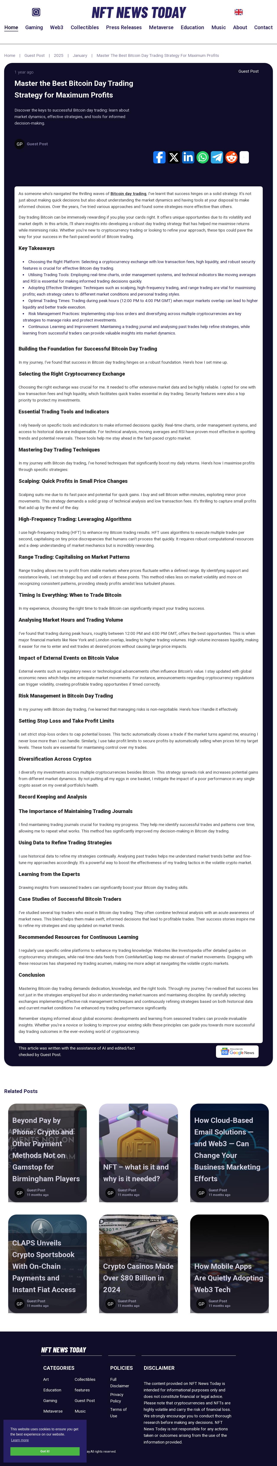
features (82, 1390)
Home (11, 27)
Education (192, 27)
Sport (80, 1421)
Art (46, 1379)
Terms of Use (118, 1412)
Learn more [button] (20, 1440)
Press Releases (124, 27)
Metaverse (161, 27)
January (80, 55)
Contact (263, 27)
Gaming (34, 27)
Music (218, 27)
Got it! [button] (45, 1451)
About (240, 27)
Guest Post (34, 55)
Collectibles (85, 27)
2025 (58, 55)
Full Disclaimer (119, 1382)
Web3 (56, 27)
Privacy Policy (116, 1398)
